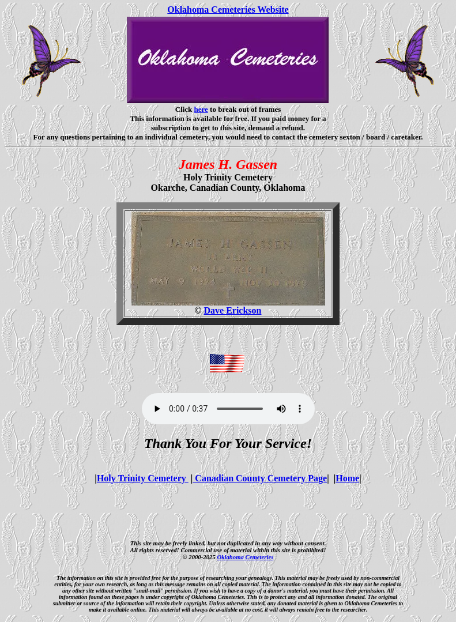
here (201, 109)
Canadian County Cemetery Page (260, 478)
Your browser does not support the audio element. (228, 408)
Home (347, 478)
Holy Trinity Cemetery (143, 478)
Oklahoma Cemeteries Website (227, 9)
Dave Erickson (232, 310)
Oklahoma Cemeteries (245, 556)
